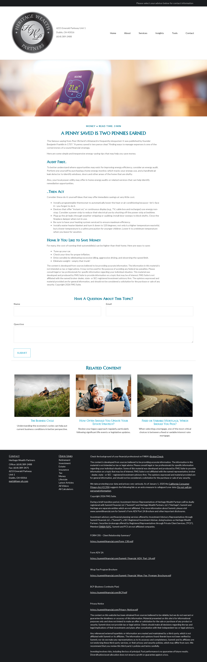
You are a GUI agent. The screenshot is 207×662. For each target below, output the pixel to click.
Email (109, 304)
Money (62, 476)
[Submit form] (22, 352)
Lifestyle (63, 479)
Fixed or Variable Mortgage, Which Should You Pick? (165, 422)
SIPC (108, 526)
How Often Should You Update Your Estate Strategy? (103, 422)
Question (19, 324)
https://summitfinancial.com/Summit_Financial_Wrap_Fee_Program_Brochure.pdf (130, 575)
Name (17, 304)
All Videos (64, 485)
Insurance (64, 469)
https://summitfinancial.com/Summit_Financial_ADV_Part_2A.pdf (122, 558)
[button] (127, 33)
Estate (62, 466)
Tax (60, 473)
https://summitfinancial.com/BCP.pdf (108, 592)
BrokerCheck (156, 456)
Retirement (64, 460)
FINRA (102, 526)
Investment (65, 463)
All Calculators (66, 489)
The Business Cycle (42, 421)
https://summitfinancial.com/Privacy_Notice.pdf (114, 609)
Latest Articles (66, 482)
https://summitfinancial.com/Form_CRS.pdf (111, 541)
